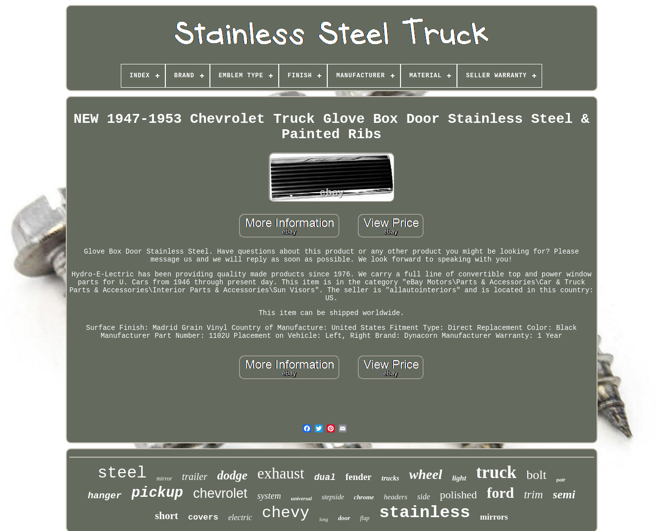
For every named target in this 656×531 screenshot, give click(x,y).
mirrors (494, 517)
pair (560, 479)
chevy (285, 513)
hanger (104, 495)
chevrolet (220, 493)
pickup (157, 493)
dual (325, 477)
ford (500, 492)
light (459, 478)
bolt (536, 475)
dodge (232, 475)
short (166, 516)
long (323, 519)
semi (564, 494)
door (344, 518)
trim (533, 494)
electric (240, 517)
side (423, 496)
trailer (194, 476)
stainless (424, 512)
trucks (391, 478)
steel (122, 473)
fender (359, 477)
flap (364, 518)
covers (203, 517)
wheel (425, 474)
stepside (333, 497)
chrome (364, 497)
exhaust (280, 473)
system (269, 496)
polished (458, 494)
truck (496, 472)
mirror (164, 478)
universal (301, 498)
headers (395, 497)
